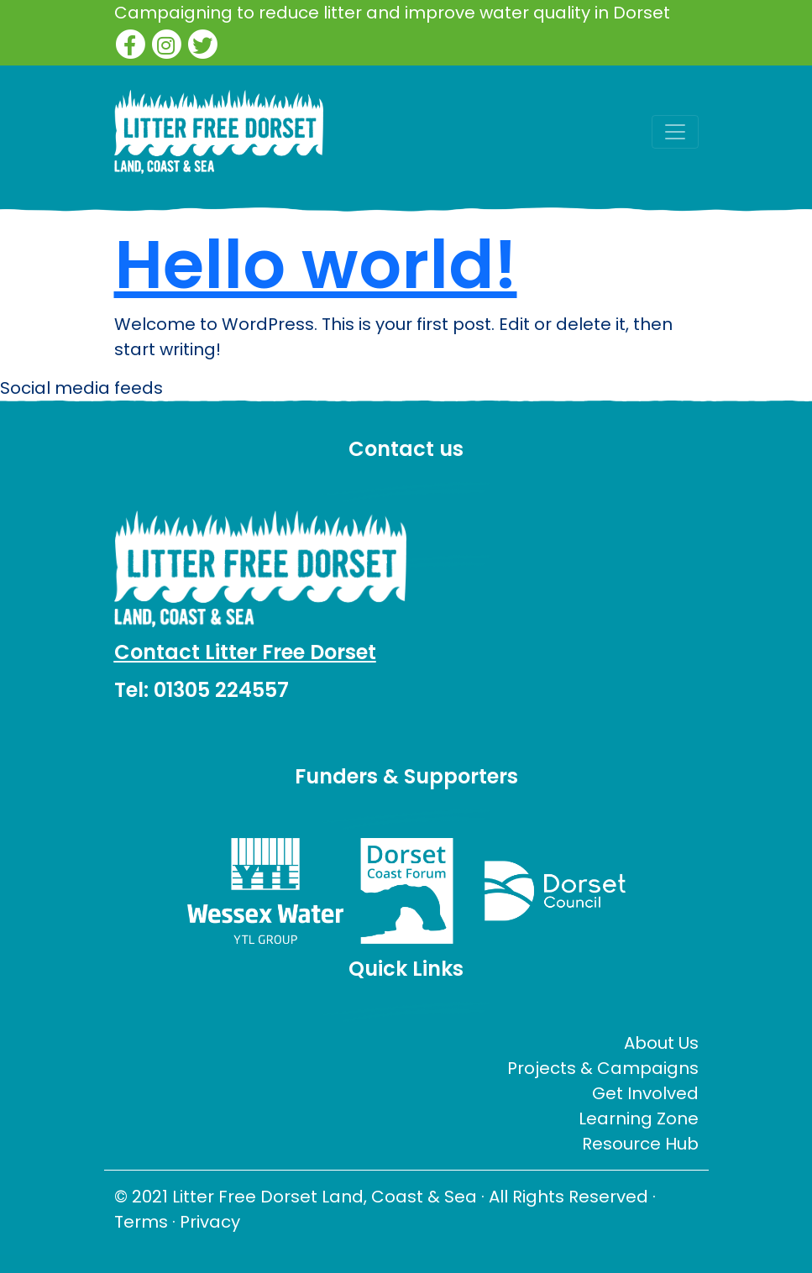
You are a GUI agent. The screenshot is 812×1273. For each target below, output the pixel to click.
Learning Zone (639, 1118)
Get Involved (645, 1093)
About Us (661, 1043)
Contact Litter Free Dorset (245, 652)
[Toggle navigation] (675, 132)
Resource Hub (640, 1143)
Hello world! (315, 264)
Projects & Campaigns (603, 1068)
